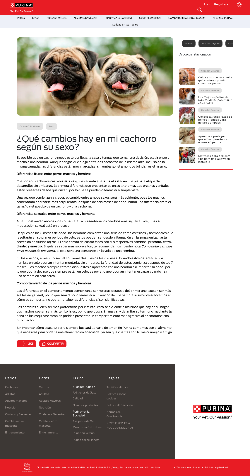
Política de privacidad (120, 405)
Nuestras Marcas (56, 17)
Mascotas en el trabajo (87, 427)
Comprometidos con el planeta (186, 17)
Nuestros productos (85, 17)
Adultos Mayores (50, 400)
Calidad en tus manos (125, 24)
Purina (78, 378)
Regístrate (221, 4)
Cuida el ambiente (150, 17)
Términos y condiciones (189, 467)
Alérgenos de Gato (84, 392)
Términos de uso (117, 387)
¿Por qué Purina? (223, 17)
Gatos (35, 17)
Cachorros (11, 387)
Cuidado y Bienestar (18, 414)
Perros (21, 17)
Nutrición (11, 407)
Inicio (207, 4)
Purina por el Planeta (86, 439)
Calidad (78, 398)
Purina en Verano (84, 433)
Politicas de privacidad (216, 467)
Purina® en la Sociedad (118, 17)
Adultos (10, 394)
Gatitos (44, 387)
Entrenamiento (15, 432)
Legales (113, 378)
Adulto (189, 43)
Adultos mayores (210, 43)
